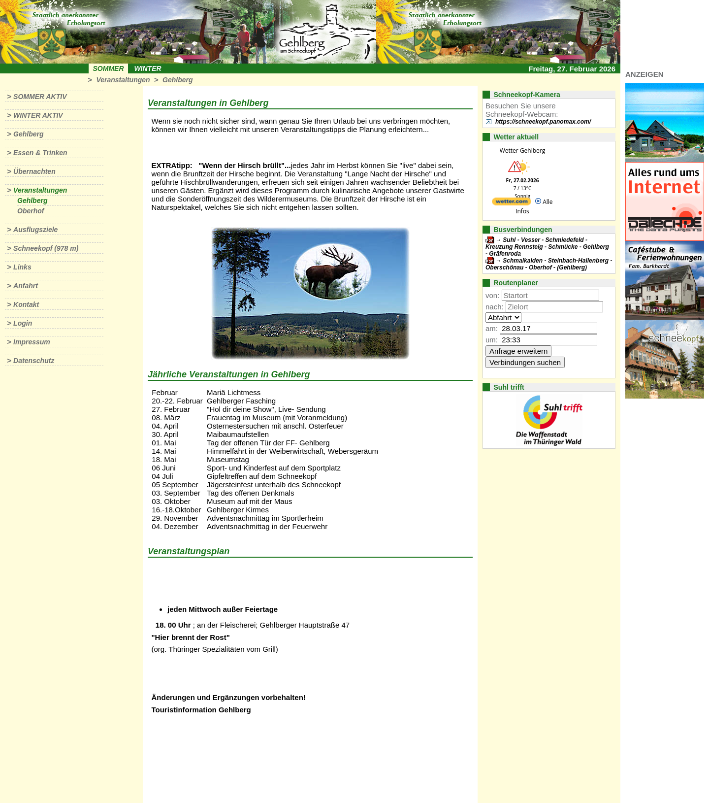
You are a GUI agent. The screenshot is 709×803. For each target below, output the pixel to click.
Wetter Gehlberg (522, 150)
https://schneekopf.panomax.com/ (543, 121)
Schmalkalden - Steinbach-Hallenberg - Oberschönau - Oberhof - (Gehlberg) (548, 264)
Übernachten (34, 171)
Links (22, 267)
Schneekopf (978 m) (45, 248)
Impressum (31, 342)
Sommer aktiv (39, 96)
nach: (494, 306)
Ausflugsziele (35, 230)
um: (491, 339)
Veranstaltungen (123, 80)
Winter (147, 68)
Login (22, 323)
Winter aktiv (38, 115)
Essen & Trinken (40, 153)
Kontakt (26, 304)
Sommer (108, 68)
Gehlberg (177, 80)
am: (491, 328)
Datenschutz (33, 361)
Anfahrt (25, 286)
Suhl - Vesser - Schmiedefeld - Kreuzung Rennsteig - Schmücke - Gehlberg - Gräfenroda (547, 246)
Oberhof (30, 211)
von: (492, 295)
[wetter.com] (511, 203)
